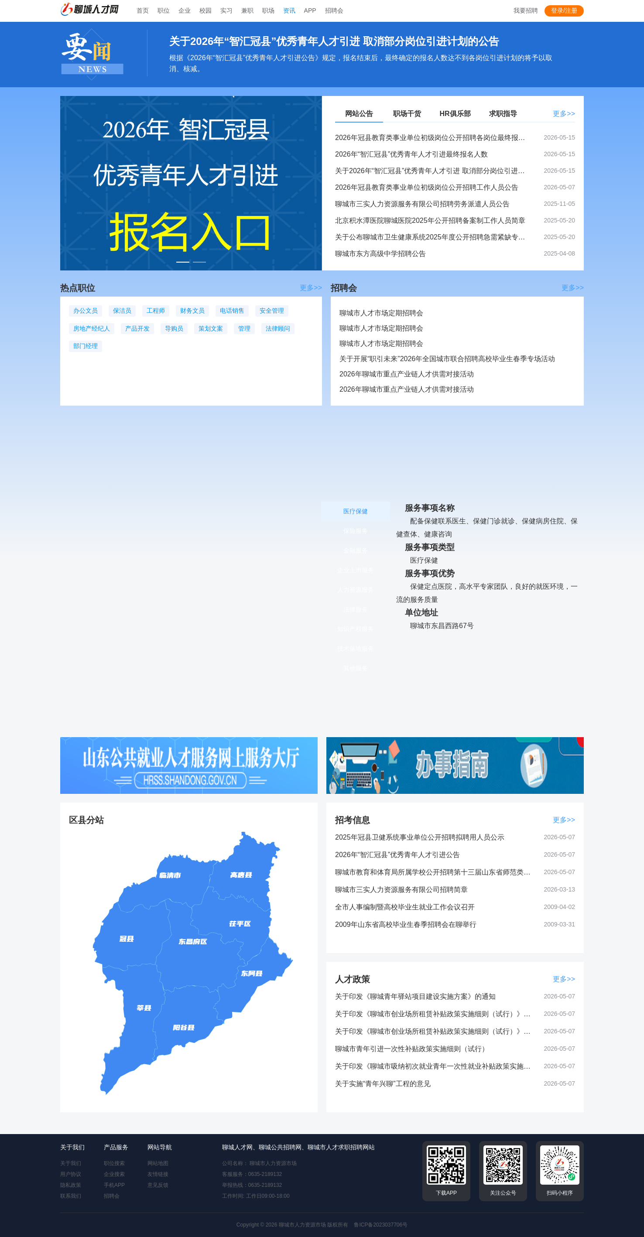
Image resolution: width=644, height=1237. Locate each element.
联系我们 (70, 1196)
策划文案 (211, 328)
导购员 (174, 328)
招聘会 (112, 1196)
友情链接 (157, 1174)
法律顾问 (278, 328)
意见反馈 (157, 1185)
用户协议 (70, 1174)
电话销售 (232, 310)
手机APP (114, 1185)
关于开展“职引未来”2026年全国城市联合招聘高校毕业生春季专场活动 (447, 358)
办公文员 (85, 310)
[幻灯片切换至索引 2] (199, 262)
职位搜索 (114, 1163)
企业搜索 (114, 1174)
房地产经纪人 (91, 328)
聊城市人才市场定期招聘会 (381, 313)
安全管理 (272, 310)
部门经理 (85, 345)
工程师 (156, 310)
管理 (244, 328)
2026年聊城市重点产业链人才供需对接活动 (406, 374)
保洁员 (122, 310)
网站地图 (157, 1163)
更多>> (564, 113)
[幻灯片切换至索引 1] (182, 262)
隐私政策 (70, 1185)
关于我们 (70, 1163)
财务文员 (192, 310)
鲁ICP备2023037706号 (381, 1225)
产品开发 (137, 328)
